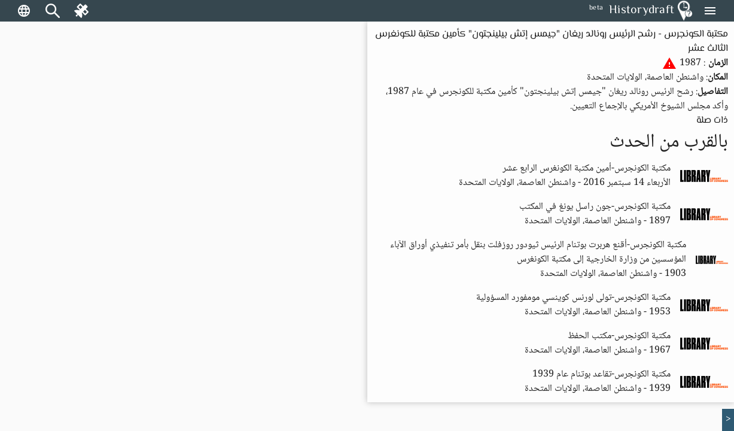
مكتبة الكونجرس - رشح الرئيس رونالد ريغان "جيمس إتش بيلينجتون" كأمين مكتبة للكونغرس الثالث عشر (551, 41)
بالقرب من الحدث (669, 142)
